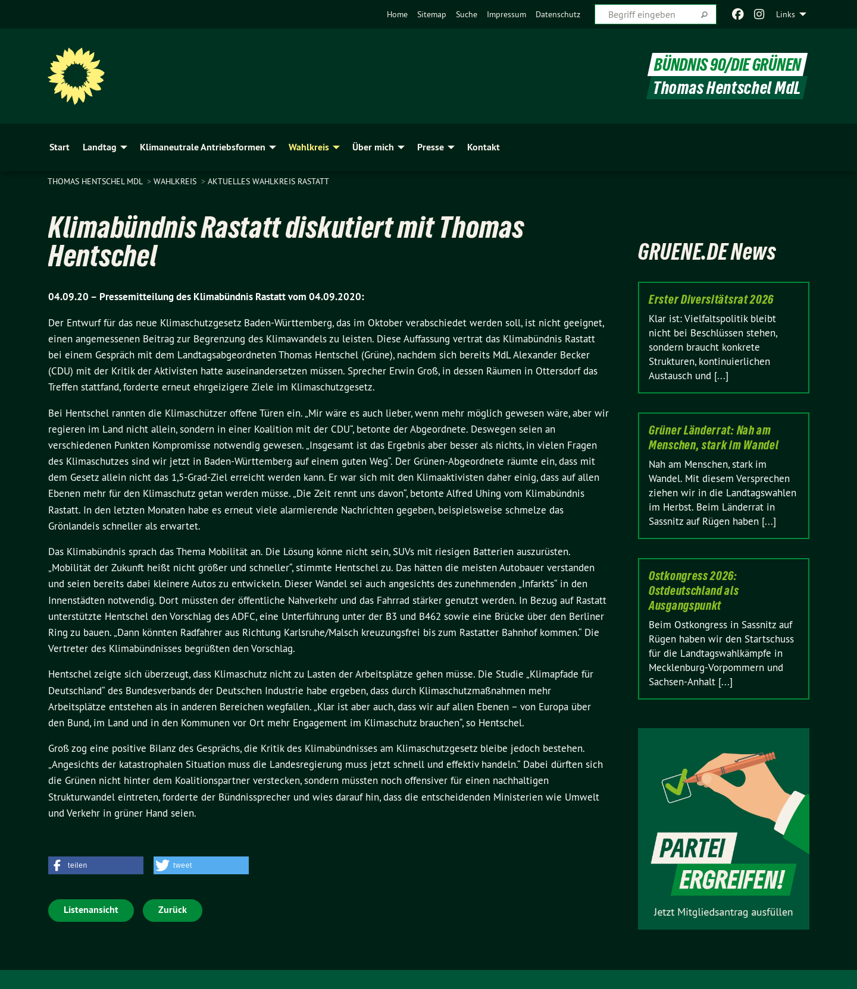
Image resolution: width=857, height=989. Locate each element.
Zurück (172, 909)
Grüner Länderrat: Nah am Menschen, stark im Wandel (714, 437)
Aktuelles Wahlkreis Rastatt (268, 181)
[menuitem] (397, 14)
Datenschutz (558, 14)
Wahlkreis (176, 181)
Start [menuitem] (59, 147)
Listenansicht (91, 909)
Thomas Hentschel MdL (96, 181)
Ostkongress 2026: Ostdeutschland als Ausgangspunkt (694, 591)
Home (397, 14)
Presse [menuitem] (430, 147)
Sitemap (431, 14)
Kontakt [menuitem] (483, 147)
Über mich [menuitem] (373, 147)
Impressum (506, 14)
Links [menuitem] (785, 14)
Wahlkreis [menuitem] (309, 147)
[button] (95, 865)
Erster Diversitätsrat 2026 (711, 299)
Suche (466, 14)
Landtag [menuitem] (100, 147)
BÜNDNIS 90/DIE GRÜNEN (727, 64)
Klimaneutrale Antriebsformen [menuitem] (202, 147)
